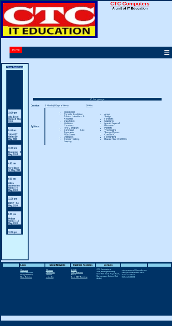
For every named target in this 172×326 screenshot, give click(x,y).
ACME (74, 270)
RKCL (74, 274)
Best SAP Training (79, 277)
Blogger (49, 270)
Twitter (49, 274)
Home (16, 49)
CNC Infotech (77, 272)
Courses (24, 270)
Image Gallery (26, 274)
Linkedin (50, 277)
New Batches (26, 277)
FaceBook (50, 272)
